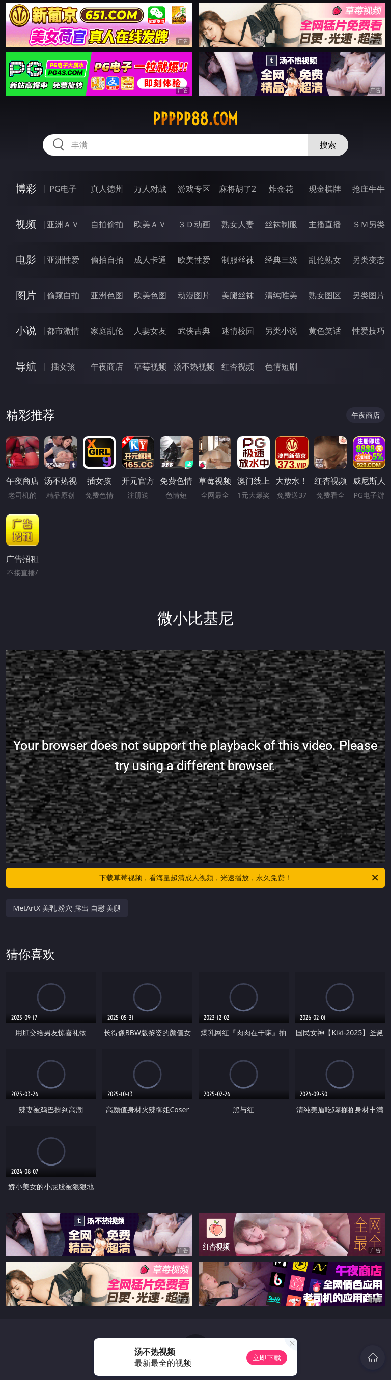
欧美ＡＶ (150, 224)
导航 (26, 366)
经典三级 (281, 259)
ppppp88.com (195, 119)
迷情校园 (237, 330)
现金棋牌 (325, 188)
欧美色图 (150, 295)
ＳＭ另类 (368, 224)
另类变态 (368, 259)
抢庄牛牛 (368, 188)
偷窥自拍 (63, 295)
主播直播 (325, 224)
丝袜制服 (281, 224)
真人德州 (107, 188)
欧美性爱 (194, 259)
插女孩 (63, 366)
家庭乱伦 (107, 330)
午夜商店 (107, 366)
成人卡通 (150, 259)
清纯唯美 (281, 295)
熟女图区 (325, 295)
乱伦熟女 (325, 259)
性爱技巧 (368, 330)
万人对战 (150, 188)
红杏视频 (237, 366)
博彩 (26, 188)
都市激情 (63, 330)
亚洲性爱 (63, 259)
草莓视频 (150, 366)
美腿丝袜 (237, 295)
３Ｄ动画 (194, 224)
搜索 (328, 144)
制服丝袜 (237, 259)
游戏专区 (194, 188)
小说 (26, 331)
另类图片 (368, 295)
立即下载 (267, 1357)
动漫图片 (194, 295)
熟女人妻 (237, 224)
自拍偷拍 (107, 224)
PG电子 (62, 188)
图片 (26, 295)
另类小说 (281, 330)
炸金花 (281, 188)
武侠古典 (194, 330)
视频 (26, 224)
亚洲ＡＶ (63, 224)
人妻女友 (150, 330)
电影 (26, 259)
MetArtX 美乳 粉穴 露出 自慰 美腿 (67, 908)
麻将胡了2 (237, 188)
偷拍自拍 (107, 259)
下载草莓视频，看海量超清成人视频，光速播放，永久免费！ (239, 878)
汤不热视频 (194, 366)
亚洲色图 (107, 295)
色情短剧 (281, 366)
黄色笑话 (325, 330)
